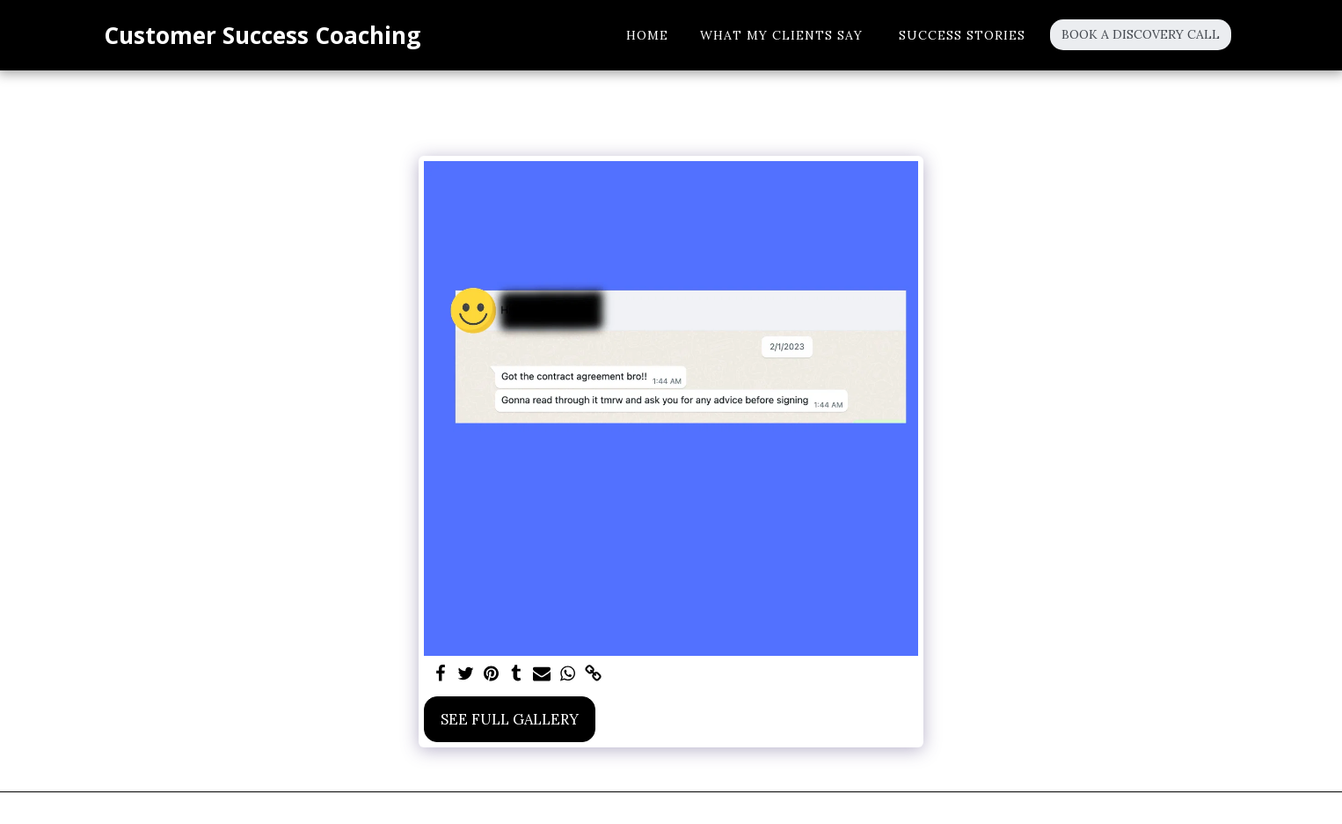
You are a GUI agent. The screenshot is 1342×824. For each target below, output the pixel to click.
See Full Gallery (510, 719)
